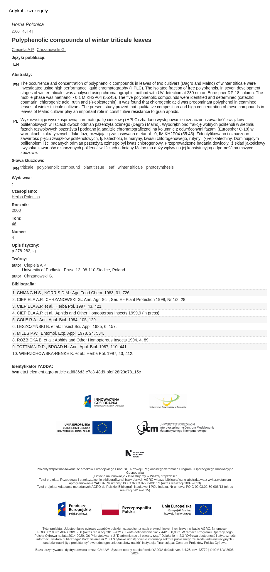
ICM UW (103, 549)
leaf (111, 167)
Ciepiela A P (23, 49)
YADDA (158, 549)
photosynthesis (159, 167)
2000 (16, 31)
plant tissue (93, 167)
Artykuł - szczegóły (28, 10)
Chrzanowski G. (51, 49)
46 (24, 31)
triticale (26, 167)
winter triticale (130, 167)
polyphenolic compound (58, 167)
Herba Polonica (28, 24)
